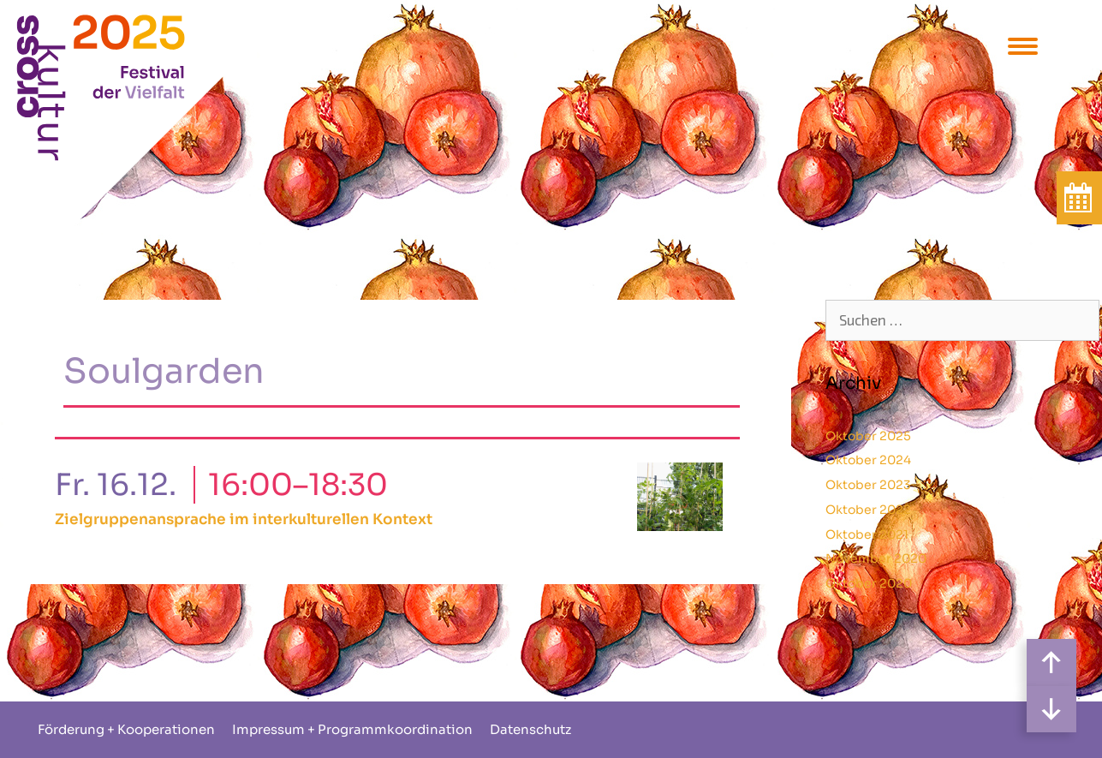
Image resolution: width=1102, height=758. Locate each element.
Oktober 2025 (868, 436)
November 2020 (875, 558)
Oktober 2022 (868, 509)
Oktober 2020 (868, 583)
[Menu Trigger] (1022, 45)
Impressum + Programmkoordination (352, 729)
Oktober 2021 (866, 534)
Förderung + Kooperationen (126, 729)
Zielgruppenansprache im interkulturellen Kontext (243, 519)
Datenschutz (530, 729)
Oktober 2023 (868, 484)
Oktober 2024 (868, 460)
